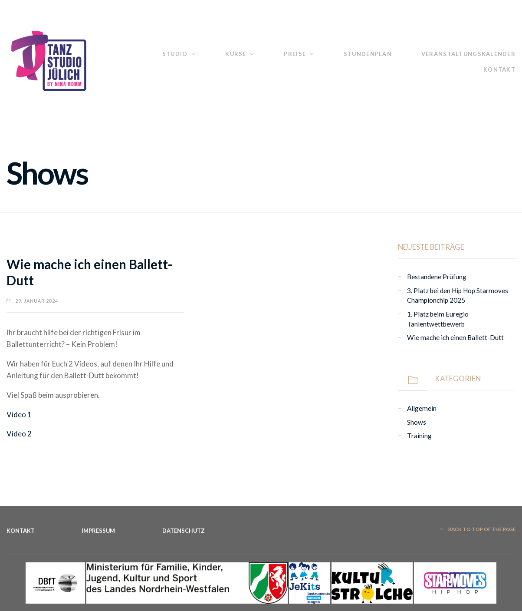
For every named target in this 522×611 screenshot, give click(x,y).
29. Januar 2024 (36, 301)
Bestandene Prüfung (436, 277)
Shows (416, 422)
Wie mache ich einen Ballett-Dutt (455, 337)
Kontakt (499, 69)
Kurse (235, 53)
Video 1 (19, 414)
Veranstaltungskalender (468, 53)
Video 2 (19, 433)
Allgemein (422, 408)
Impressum (98, 530)
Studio (175, 53)
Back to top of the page (478, 529)
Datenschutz (183, 530)
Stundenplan (368, 53)
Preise (295, 53)
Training (419, 435)
